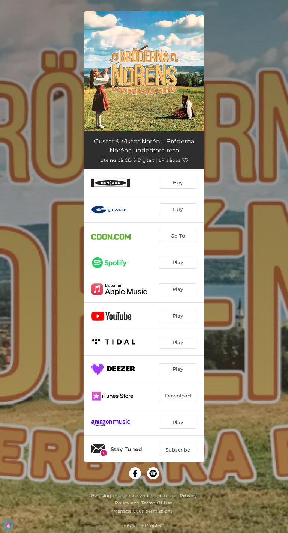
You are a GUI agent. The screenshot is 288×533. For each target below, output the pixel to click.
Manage (122, 511)
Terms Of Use (156, 503)
